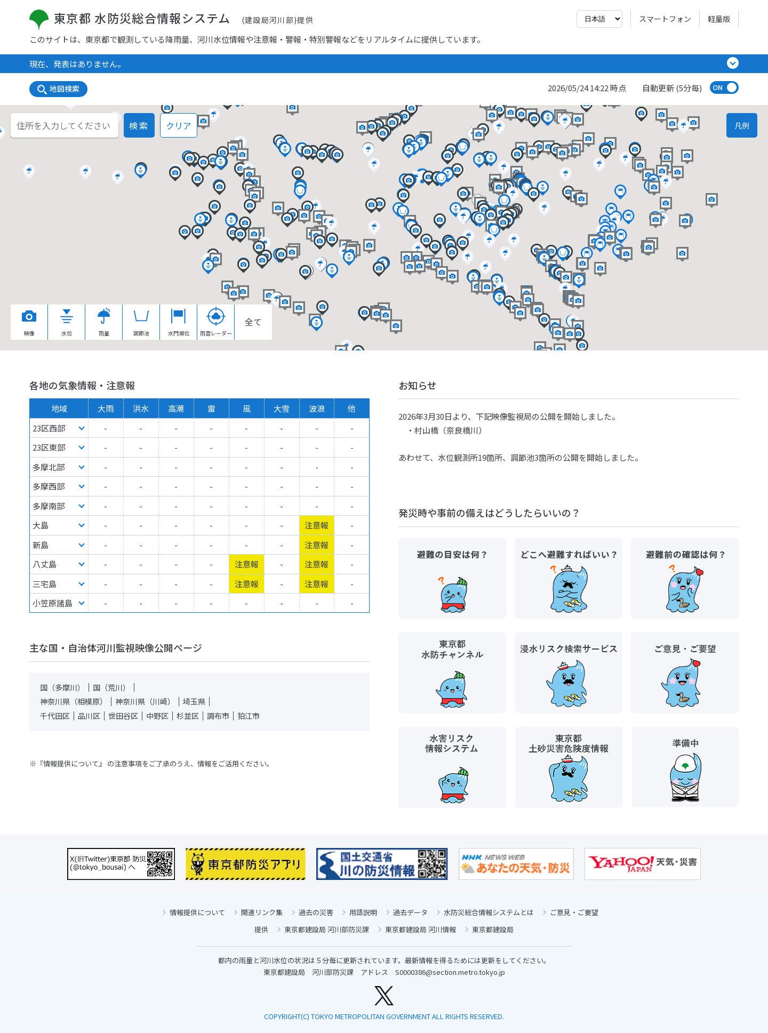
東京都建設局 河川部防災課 (326, 929)
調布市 (218, 715)
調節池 (141, 322)
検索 (139, 125)
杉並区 (188, 715)
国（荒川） (111, 687)
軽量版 (719, 18)
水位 (66, 322)
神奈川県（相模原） (73, 701)
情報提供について (197, 912)
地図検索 (58, 88)
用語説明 (363, 912)
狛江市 (248, 715)
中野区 (157, 715)
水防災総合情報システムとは (489, 912)
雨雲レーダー (216, 322)
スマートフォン (665, 18)
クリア (178, 125)
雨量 (104, 322)
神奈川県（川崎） (145, 701)
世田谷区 (123, 715)
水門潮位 (178, 322)
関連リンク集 (262, 912)
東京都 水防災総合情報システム (171, 17)
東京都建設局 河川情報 (420, 929)
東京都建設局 (493, 929)
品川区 (89, 715)
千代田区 (55, 715)
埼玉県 (194, 701)
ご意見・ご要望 (574, 912)
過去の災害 (316, 912)
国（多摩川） (62, 687)
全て (253, 321)
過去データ (410, 912)
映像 (29, 322)
